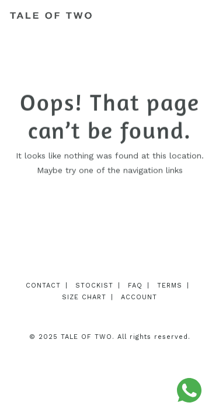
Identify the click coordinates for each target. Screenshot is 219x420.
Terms (169, 285)
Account (139, 297)
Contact (43, 285)
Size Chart (84, 297)
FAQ (135, 285)
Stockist (94, 285)
